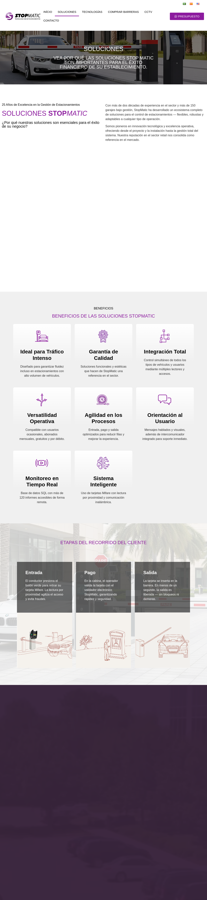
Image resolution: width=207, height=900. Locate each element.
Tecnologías (92, 11)
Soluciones (67, 11)
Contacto (51, 20)
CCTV (148, 11)
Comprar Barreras (123, 11)
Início (47, 11)
